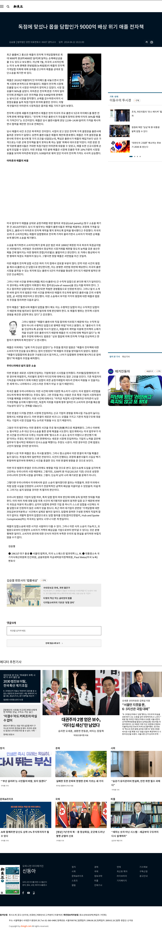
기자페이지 (122, 880)
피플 (96, 880)
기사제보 (143, 867)
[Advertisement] (25, 191)
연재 (119, 867)
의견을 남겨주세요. (18, 630)
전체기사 (98, 885)
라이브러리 (122, 876)
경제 (96, 867)
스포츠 (75, 880)
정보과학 (98, 876)
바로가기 (150, 371)
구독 (44, 580)
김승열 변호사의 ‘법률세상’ (22, 580)
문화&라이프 (77, 876)
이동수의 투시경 (120, 100)
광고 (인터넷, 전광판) (27, 915)
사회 (74, 871)
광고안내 (143, 876)
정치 (74, 867)
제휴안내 (41, 915)
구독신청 (143, 871)
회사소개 (12, 915)
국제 (96, 871)
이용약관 (58, 915)
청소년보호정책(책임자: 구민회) (93, 915)
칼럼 (74, 885)
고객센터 (49, 915)
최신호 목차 (122, 871)
